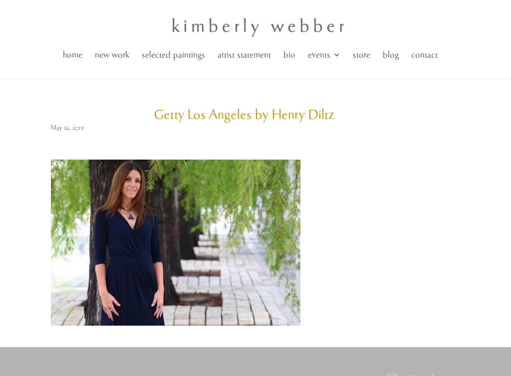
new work (112, 55)
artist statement (244, 55)
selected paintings (173, 55)
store (361, 55)
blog (391, 55)
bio (289, 55)
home (72, 55)
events (319, 55)
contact (424, 55)
